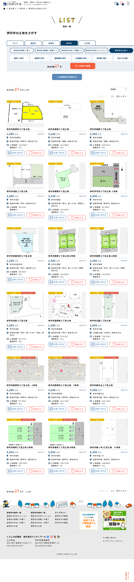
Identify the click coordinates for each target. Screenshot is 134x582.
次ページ (121, 96)
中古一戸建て (71, 50)
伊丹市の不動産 (61, 522)
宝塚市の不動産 (61, 516)
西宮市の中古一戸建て (40, 522)
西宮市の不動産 (61, 519)
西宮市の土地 (36, 526)
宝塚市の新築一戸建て (16, 519)
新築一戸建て (47, 50)
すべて (15, 43)
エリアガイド (60, 512)
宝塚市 (51, 43)
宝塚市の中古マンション (17, 516)
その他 (87, 43)
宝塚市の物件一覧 (14, 512)
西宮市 (33, 43)
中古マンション (96, 50)
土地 (121, 50)
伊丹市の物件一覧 (22, 50)
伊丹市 (22, 8)
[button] (9, 116)
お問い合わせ (109, 537)
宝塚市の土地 (12, 526)
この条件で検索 (82, 66)
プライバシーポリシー (113, 541)
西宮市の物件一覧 (38, 512)
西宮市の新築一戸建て (40, 519)
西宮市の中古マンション (41, 516)
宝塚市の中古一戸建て (16, 522)
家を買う (12, 8)
